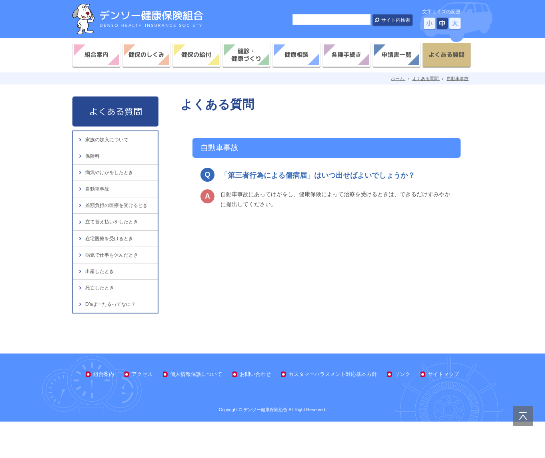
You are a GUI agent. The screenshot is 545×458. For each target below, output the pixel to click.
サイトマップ (443, 410)
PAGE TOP (523, 416)
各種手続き (346, 54)
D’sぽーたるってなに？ (112, 339)
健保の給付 (196, 54)
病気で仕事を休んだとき (113, 282)
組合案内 (96, 54)
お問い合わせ (255, 410)
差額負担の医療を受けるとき (116, 220)
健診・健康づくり (246, 54)
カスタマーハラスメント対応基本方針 (333, 410)
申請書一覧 (396, 54)
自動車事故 (98, 198)
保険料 (93, 160)
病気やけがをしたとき (111, 179)
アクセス (142, 410)
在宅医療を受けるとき (111, 262)
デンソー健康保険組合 (137, 19)
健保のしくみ (146, 54)
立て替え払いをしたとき (113, 243)
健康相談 (297, 54)
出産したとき (100, 301)
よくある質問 (447, 54)
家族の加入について (108, 140)
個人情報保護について (196, 410)
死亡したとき (100, 320)
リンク (402, 410)
